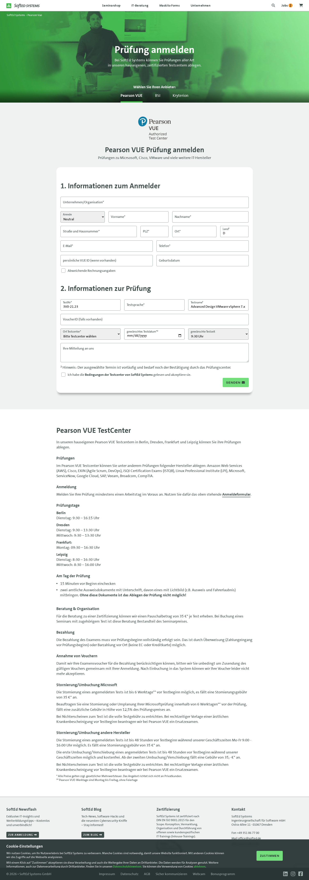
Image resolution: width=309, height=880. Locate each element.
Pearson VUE (132, 95)
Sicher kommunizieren (171, 874)
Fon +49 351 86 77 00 (245, 833)
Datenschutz (129, 874)
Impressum (107, 874)
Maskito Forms (169, 5)
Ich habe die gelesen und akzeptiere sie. (129, 375)
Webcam (199, 874)
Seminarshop (111, 5)
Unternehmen (201, 5)
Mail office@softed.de (246, 838)
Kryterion (180, 95)
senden (235, 382)
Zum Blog (92, 835)
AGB (147, 874)
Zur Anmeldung (22, 835)
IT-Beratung (139, 5)
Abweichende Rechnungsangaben (91, 271)
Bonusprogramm (223, 874)
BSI (157, 95)
